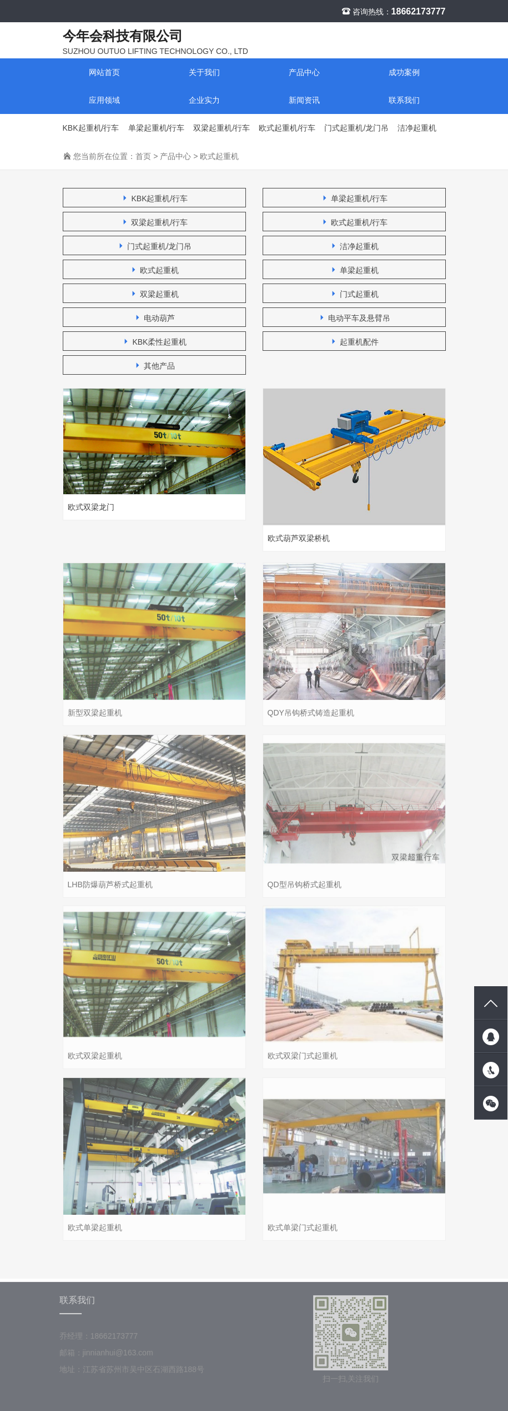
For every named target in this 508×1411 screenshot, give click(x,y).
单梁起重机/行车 (156, 128)
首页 (143, 156)
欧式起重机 (219, 156)
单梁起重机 (354, 271)
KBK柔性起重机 (154, 342)
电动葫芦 (154, 319)
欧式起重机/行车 (287, 128)
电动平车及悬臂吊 (354, 319)
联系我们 (404, 100)
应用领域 (104, 100)
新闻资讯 (304, 100)
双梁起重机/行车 (221, 128)
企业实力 (204, 100)
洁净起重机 (417, 128)
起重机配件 (354, 342)
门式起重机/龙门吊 (356, 128)
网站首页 (104, 72)
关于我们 (204, 72)
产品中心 (304, 72)
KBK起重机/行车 (91, 128)
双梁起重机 (154, 295)
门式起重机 (354, 295)
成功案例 (404, 72)
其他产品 (154, 366)
